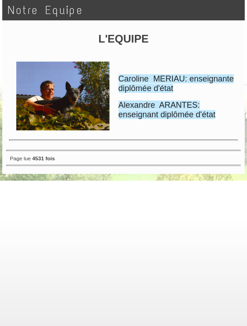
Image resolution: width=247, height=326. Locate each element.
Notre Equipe (45, 10)
